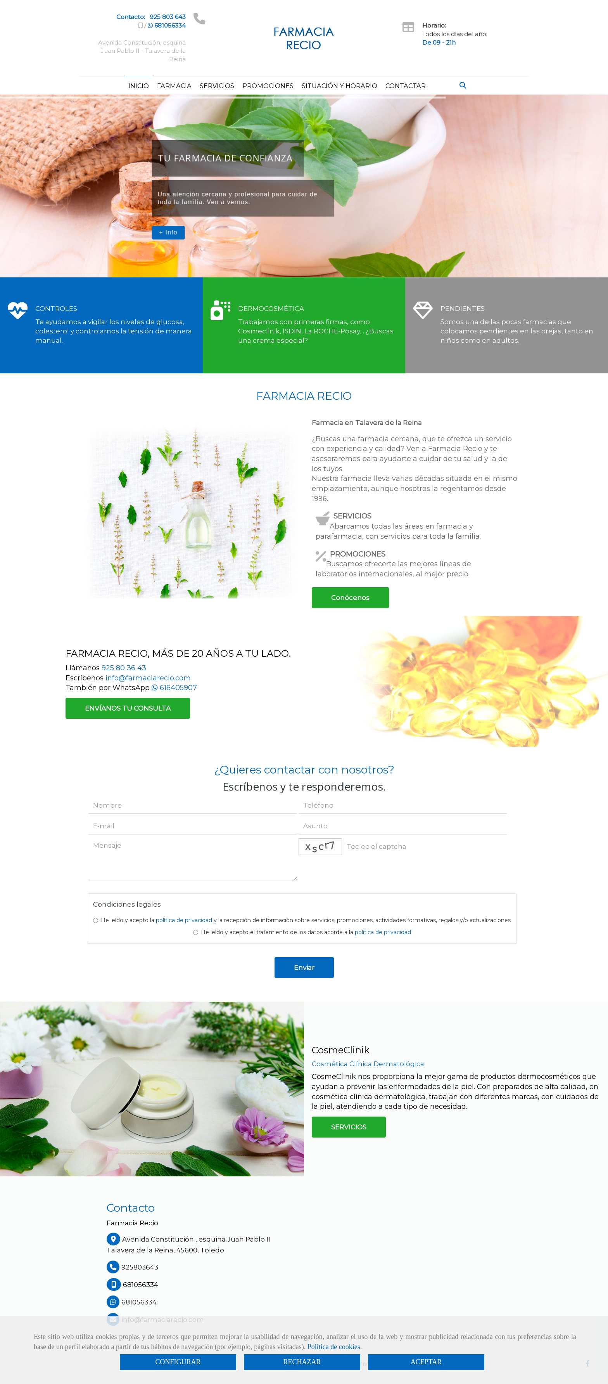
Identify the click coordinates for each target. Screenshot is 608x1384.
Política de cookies (333, 1347)
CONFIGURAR (177, 1362)
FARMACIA (174, 86)
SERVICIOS (217, 86)
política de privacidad (184, 920)
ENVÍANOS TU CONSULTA (128, 708)
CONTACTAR (405, 86)
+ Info (168, 232)
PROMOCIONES (268, 86)
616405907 (174, 687)
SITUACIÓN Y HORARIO (339, 86)
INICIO (138, 86)
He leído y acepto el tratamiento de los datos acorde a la (302, 932)
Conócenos (350, 598)
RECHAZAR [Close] (302, 1362)
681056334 (167, 25)
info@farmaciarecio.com (148, 678)
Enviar (304, 967)
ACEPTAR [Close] (426, 1362)
